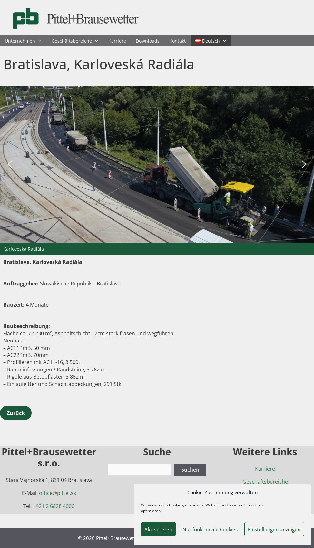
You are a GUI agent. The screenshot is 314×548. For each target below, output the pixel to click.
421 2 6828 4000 (55, 506)
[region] (157, 170)
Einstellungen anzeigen (274, 529)
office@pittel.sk (57, 492)
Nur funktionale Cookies (210, 529)
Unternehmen (26, 40)
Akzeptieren (158, 529)
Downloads (148, 41)
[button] (10, 164)
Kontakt (177, 41)
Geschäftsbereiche (77, 40)
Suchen (190, 469)
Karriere (117, 41)
